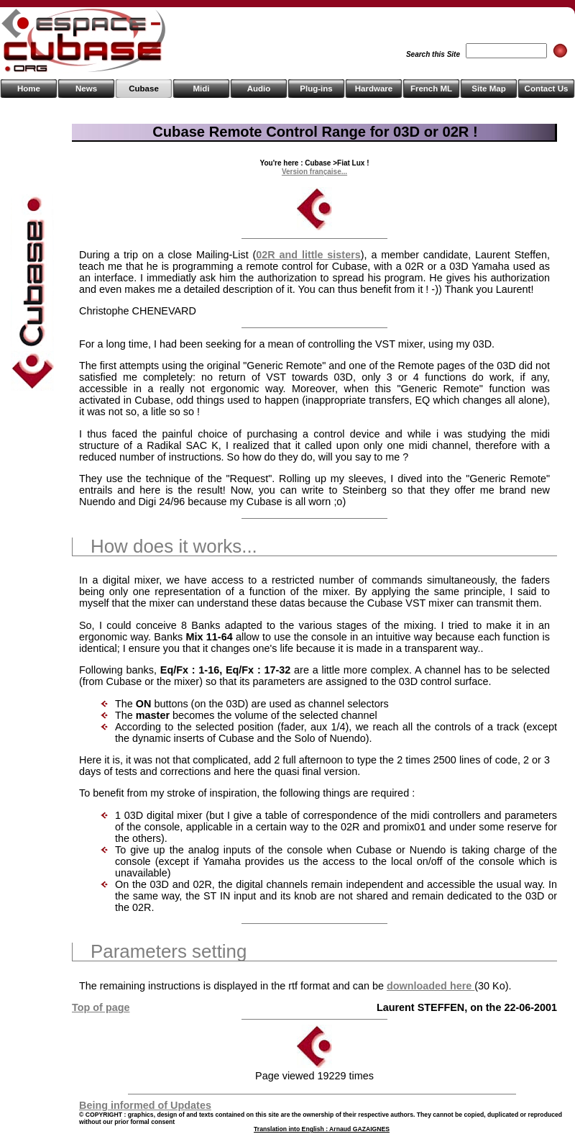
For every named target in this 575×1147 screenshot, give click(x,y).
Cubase (144, 88)
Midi (201, 88)
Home (28, 88)
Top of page (100, 1007)
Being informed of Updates (145, 1105)
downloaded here (430, 986)
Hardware (373, 88)
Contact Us (547, 88)
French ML (431, 88)
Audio (259, 88)
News (86, 88)
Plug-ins (316, 88)
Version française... (314, 172)
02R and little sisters (308, 254)
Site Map (488, 88)
